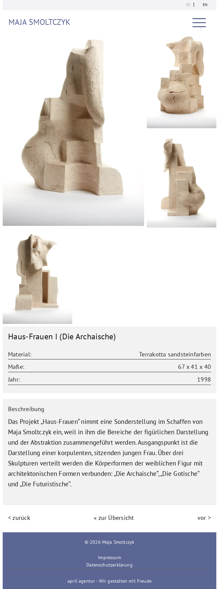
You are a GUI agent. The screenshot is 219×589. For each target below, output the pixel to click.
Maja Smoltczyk (39, 22)
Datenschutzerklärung (109, 565)
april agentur (81, 581)
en (205, 4)
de (188, 4)
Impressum (109, 557)
